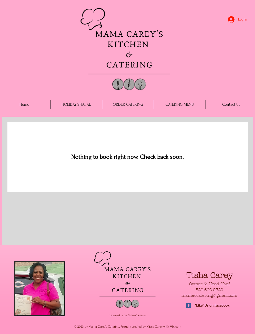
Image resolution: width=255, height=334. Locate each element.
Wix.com (175, 326)
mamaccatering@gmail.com (209, 295)
